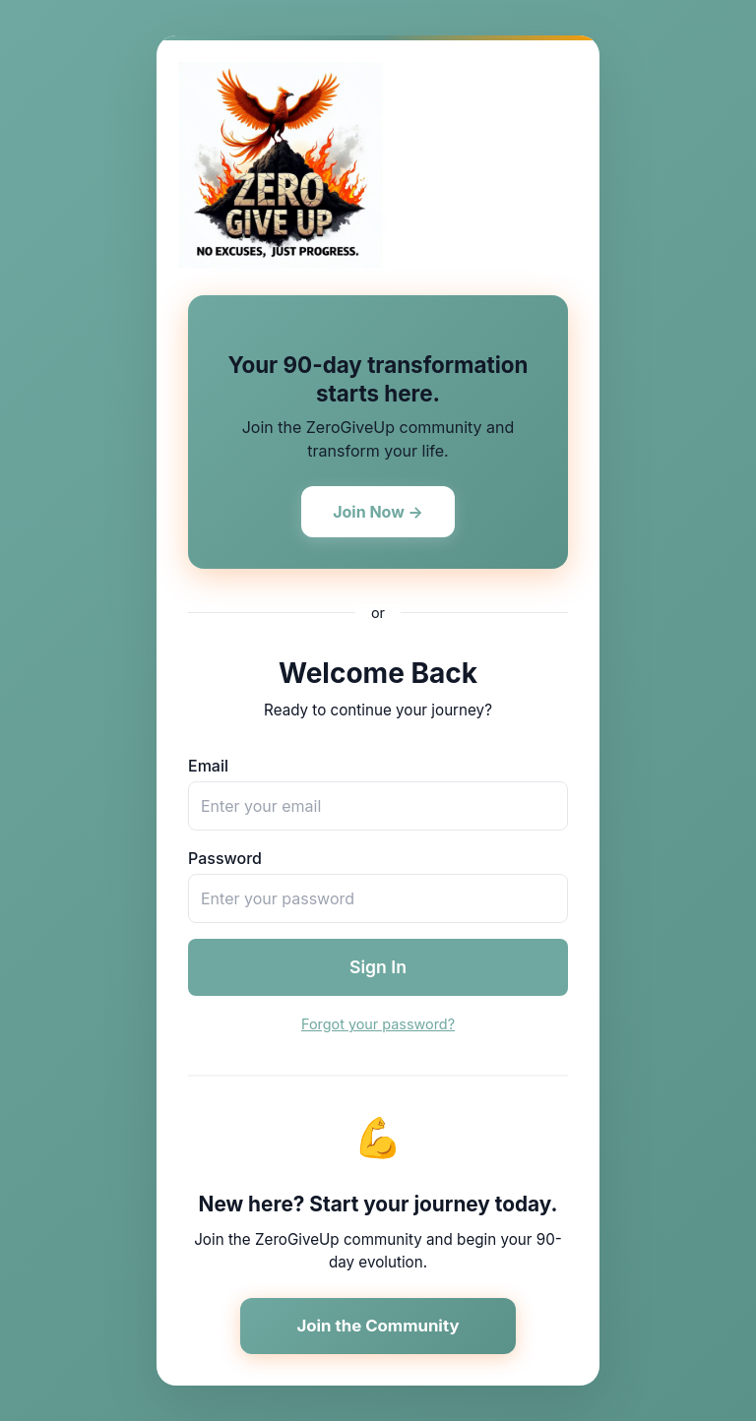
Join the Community (377, 1325)
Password (225, 858)
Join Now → (378, 512)
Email (208, 765)
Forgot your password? (378, 1024)
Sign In (378, 967)
